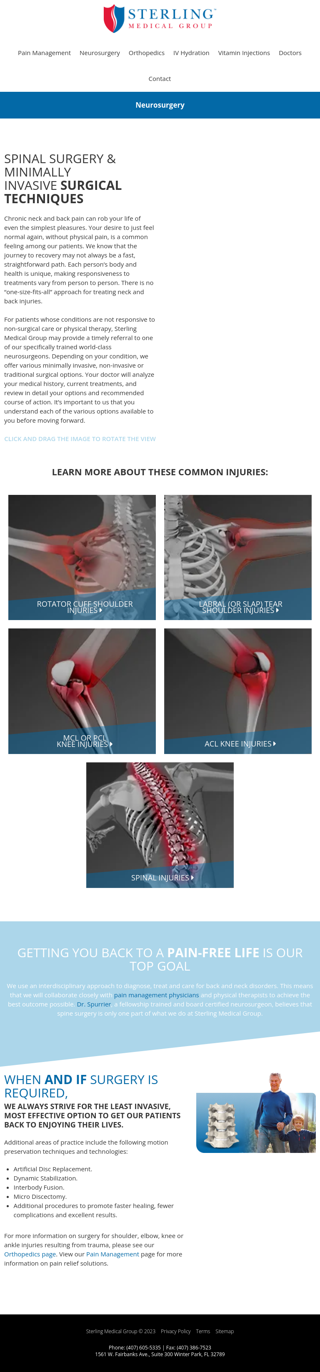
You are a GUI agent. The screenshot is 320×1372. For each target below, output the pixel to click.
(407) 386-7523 (194, 1347)
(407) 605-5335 (143, 1347)
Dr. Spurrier (94, 1004)
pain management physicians (156, 995)
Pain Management (112, 1254)
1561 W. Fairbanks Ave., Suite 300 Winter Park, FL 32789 (160, 1354)
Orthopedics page (30, 1254)
